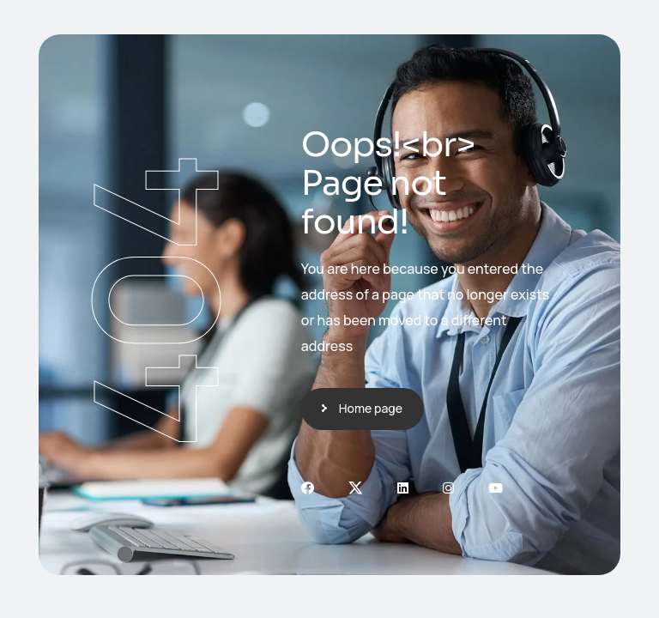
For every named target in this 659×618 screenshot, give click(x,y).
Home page (370, 408)
